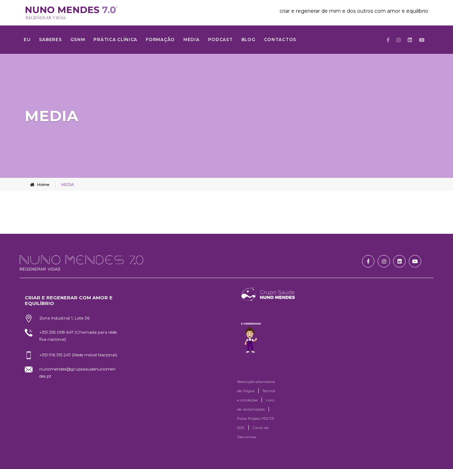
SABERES (50, 39)
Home (39, 184)
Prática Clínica (115, 39)
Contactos (280, 39)
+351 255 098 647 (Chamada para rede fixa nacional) (78, 335)
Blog (248, 39)
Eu (27, 39)
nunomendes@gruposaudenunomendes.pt (77, 372)
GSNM (77, 39)
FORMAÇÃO (160, 39)
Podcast (220, 39)
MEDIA (191, 39)
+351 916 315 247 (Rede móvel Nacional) (78, 354)
